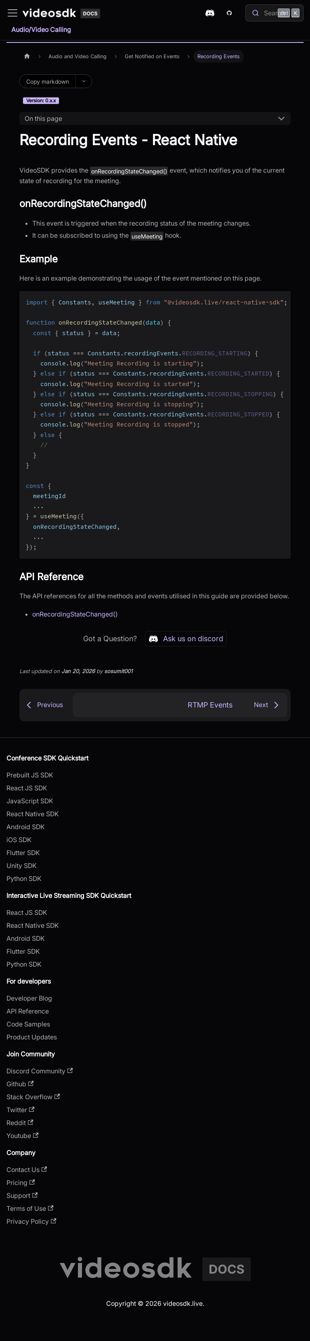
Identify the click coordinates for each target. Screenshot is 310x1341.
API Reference (27, 1011)
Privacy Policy (31, 1221)
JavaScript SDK (29, 801)
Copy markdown (47, 81)
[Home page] (27, 56)
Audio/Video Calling (41, 29)
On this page (43, 118)
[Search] (274, 12)
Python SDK (24, 878)
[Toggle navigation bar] (12, 13)
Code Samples (28, 1024)
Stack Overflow (33, 1097)
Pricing (20, 1182)
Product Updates (31, 1037)
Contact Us (26, 1170)
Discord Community (39, 1071)
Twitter (20, 1110)
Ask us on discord (186, 638)
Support (22, 1195)
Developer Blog (29, 998)
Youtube (22, 1136)
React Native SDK (32, 814)
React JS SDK (26, 788)
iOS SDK (18, 840)
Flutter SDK (23, 853)
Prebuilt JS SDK (29, 775)
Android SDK (25, 827)
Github (20, 1084)
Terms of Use (29, 1208)
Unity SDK (21, 866)
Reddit (19, 1123)
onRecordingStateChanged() (75, 614)
